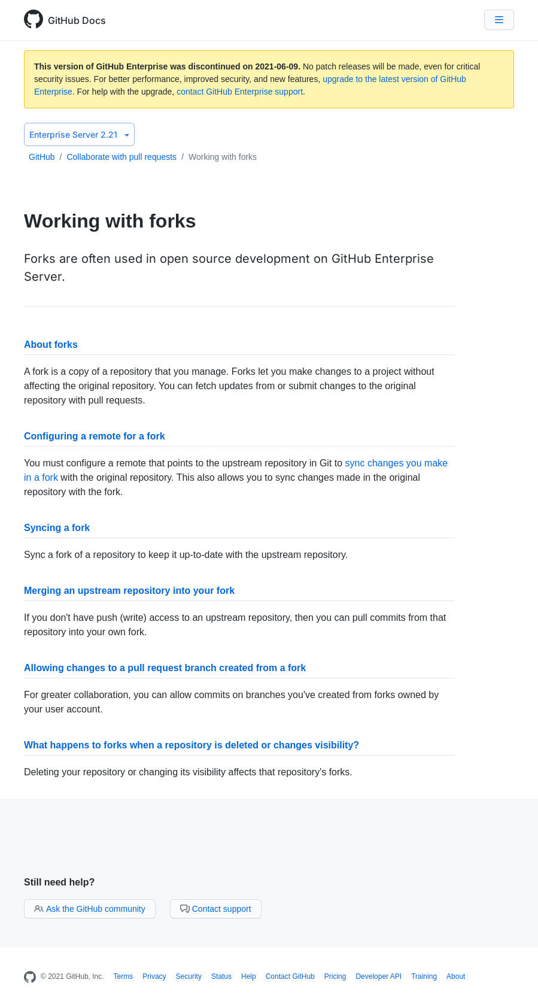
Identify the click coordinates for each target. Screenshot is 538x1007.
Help (248, 976)
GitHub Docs (77, 20)
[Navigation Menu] (499, 20)
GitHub (42, 157)
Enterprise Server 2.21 (79, 134)
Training (424, 976)
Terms (123, 976)
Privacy (154, 976)
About (455, 976)
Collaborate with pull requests (121, 157)
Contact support (215, 909)
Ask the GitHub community (89, 909)
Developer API (378, 976)
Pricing (335, 976)
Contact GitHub (290, 976)
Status (221, 976)
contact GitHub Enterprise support (240, 91)
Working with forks (223, 157)
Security (189, 976)
